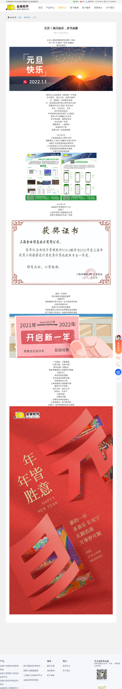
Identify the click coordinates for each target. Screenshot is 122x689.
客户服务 (86, 7)
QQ (82, 1)
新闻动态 (62, 7)
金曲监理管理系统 (31, 680)
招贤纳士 (98, 7)
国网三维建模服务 (31, 671)
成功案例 (51, 671)
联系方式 (66, 666)
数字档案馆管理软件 (31, 666)
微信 (75, 1)
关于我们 (110, 7)
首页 (40, 7)
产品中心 (50, 7)
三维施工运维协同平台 (32, 675)
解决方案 (51, 666)
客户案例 (74, 7)
